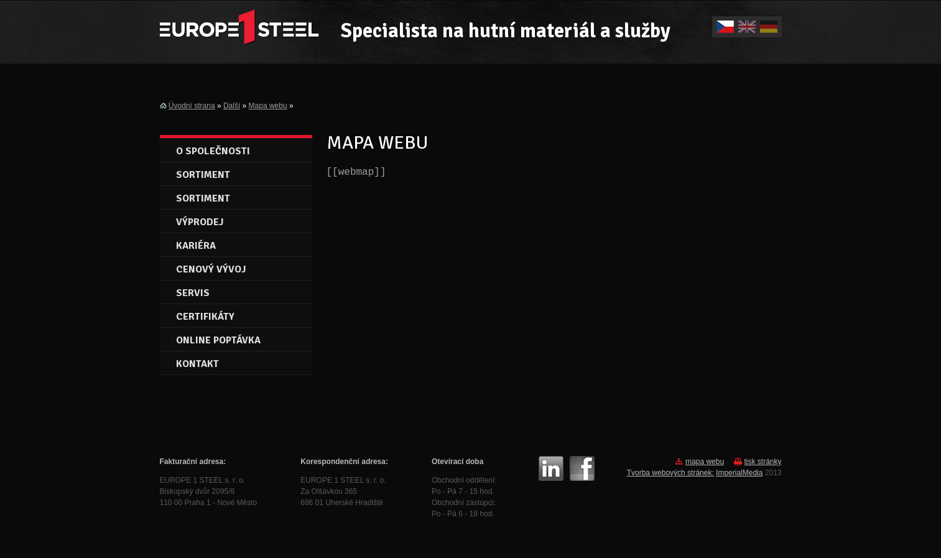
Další (231, 105)
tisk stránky (762, 461)
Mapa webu (268, 105)
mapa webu (704, 461)
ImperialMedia (739, 472)
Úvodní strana (192, 105)
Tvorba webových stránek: (670, 472)
